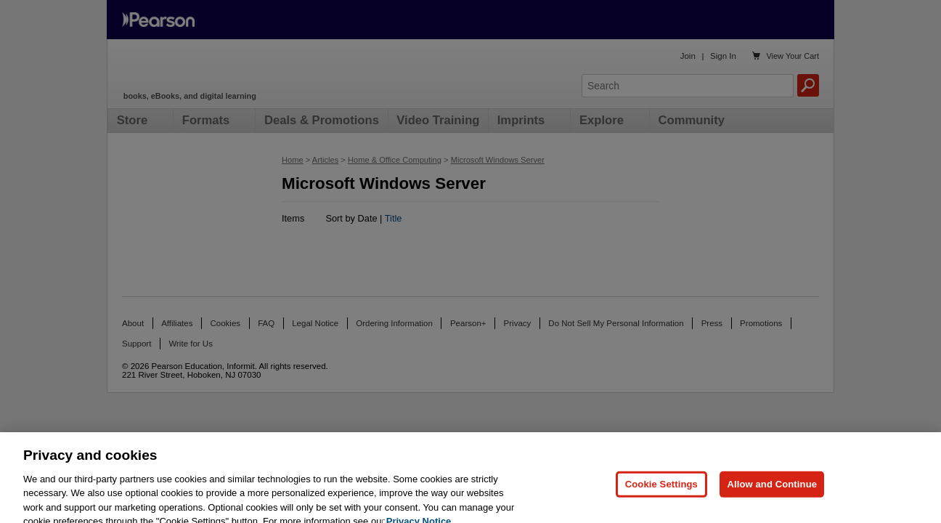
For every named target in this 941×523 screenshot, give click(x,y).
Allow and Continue (772, 490)
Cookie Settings (661, 490)
